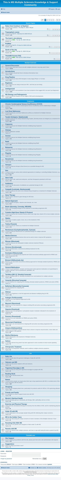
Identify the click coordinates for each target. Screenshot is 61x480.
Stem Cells (9, 178)
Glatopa (8, 130)
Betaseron (8, 147)
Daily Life (8, 356)
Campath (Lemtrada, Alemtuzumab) (17, 189)
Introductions (10, 71)
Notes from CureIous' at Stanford (16, 26)
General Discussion (12, 65)
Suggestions (9, 444)
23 (55, 29)
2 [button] (47, 20)
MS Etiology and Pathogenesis (16, 94)
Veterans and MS (11, 362)
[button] (42, 20)
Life (30, 353)
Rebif (7, 141)
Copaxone (8, 124)
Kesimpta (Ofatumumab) (13, 253)
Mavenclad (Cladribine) (13, 322)
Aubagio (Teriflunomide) (13, 297)
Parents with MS (11, 428)
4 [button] (51, 20)
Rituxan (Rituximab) (12, 241)
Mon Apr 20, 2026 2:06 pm (23, 57)
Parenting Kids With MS (13, 423)
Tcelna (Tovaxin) (11, 224)
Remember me (37, 458)
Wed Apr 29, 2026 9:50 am (24, 33)
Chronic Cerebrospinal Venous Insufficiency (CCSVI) (23, 104)
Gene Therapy (10, 195)
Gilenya (8, 292)
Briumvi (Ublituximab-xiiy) (14, 260)
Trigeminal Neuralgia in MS (14, 368)
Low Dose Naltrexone (12, 111)
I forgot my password (6, 458)
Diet (6, 170)
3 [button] (49, 20)
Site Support (9, 438)
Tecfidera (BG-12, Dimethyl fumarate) (18, 274)
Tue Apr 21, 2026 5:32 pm (23, 51)
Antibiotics (9, 183)
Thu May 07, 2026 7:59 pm (26, 27)
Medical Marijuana (11, 335)
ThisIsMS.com (30, 435)
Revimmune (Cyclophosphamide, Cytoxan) (20, 230)
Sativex (7, 341)
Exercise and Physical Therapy (16, 404)
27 (53, 35)
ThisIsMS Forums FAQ (13, 56)
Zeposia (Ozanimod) (12, 309)
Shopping (8, 387)
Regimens (8, 83)
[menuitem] (3, 9)
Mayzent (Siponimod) (12, 303)
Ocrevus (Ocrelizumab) (13, 247)
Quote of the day (11, 50)
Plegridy (8, 153)
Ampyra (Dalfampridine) (13, 328)
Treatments (30, 101)
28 (55, 35)
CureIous (14, 27)
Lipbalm (49, 464)
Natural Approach (11, 201)
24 (57, 29)
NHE (13, 40)
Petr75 (14, 33)
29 (57, 35)
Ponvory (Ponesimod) (13, 316)
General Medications (12, 267)
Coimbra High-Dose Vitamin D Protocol (19, 212)
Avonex (8, 136)
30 (59, 35)
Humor (7, 379)
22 (53, 29)
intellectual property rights (53, 474)
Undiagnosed (10, 89)
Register (9, 451)
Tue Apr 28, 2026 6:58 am (23, 40)
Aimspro (8, 165)
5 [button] (53, 20)
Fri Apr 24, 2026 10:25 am (24, 45)
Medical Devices (11, 235)
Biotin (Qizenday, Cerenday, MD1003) (18, 206)
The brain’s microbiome (13, 38)
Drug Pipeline (10, 77)
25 (59, 29)
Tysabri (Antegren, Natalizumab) (16, 117)
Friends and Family (12, 392)
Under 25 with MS (11, 411)
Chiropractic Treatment (13, 347)
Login (2, 451)
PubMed (8, 43)
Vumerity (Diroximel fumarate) (15, 280)
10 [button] (57, 20)
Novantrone (9, 159)
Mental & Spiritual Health (14, 398)
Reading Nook (10, 374)
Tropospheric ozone (12, 32)
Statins (7, 218)
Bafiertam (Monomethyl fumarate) (17, 286)
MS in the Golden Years (13, 417)
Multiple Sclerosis (30, 62)
